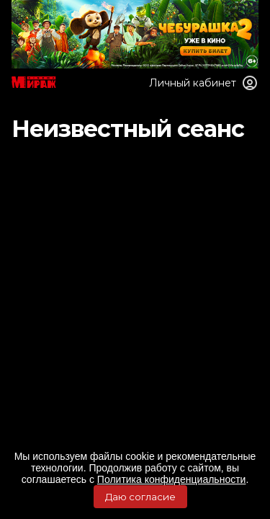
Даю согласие (140, 496)
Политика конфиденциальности (171, 479)
